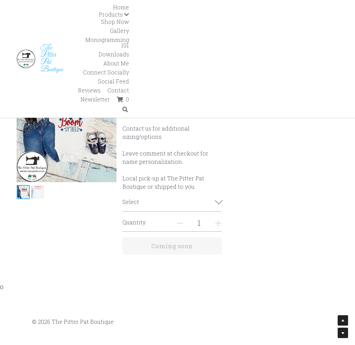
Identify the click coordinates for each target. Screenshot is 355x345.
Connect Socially (163, 16)
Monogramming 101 (273, 7)
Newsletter (303, 16)
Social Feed (208, 16)
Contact (271, 16)
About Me (120, 16)
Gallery (230, 7)
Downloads (322, 7)
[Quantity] (273, 215)
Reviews (242, 16)
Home (134, 7)
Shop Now (200, 7)
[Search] (333, 26)
